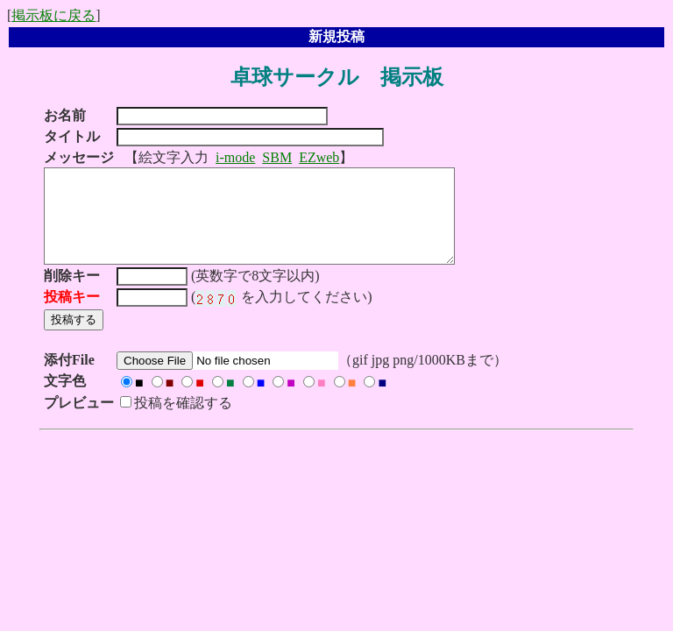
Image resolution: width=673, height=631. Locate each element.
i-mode (235, 157)
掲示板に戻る (53, 15)
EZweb (319, 157)
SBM (277, 157)
